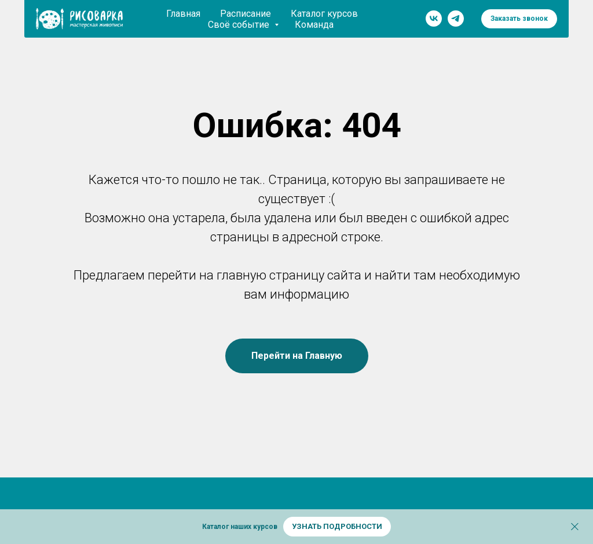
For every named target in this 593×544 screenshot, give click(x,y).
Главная (183, 13)
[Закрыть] (574, 527)
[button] (519, 19)
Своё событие (240, 24)
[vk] (434, 18)
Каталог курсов (324, 13)
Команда (314, 24)
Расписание (245, 13)
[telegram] (456, 18)
